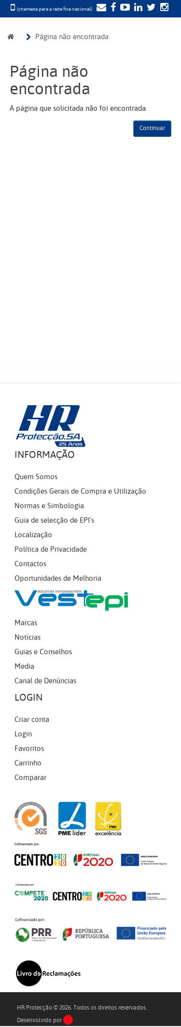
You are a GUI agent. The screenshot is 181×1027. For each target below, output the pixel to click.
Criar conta (31, 719)
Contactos (30, 563)
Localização (33, 534)
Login (23, 734)
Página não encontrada (72, 37)
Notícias (27, 637)
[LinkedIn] (137, 8)
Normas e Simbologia (49, 505)
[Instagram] (163, 8)
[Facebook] (112, 8)
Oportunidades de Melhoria (57, 578)
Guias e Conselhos (43, 651)
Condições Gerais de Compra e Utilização (80, 491)
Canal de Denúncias (45, 680)
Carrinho (28, 763)
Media (24, 666)
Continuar (152, 128)
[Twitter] (150, 8)
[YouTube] (124, 8)
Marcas (25, 622)
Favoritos (29, 748)
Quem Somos (35, 476)
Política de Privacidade (50, 549)
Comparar (30, 777)
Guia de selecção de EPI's (54, 520)
